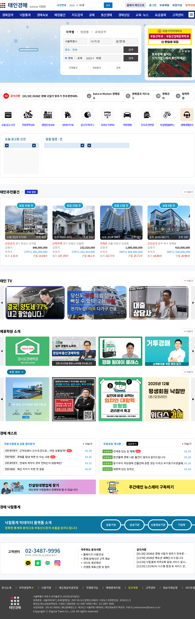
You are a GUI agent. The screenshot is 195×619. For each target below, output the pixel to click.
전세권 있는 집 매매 (119, 451)
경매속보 (42, 15)
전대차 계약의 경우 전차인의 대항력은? (32, 463)
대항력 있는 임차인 (118, 469)
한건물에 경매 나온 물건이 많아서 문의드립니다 (134, 457)
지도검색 (77, 15)
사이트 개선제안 (92, 563)
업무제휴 (133, 588)
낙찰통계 (25, 15)
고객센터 (177, 15)
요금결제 (160, 15)
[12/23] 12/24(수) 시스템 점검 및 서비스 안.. (161, 566)
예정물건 (59, 15)
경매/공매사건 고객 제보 (96, 559)
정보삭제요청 (170, 588)
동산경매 (106, 15)
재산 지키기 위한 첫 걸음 (23, 469)
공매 (92, 15)
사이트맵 (190, 588)
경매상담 (123, 15)
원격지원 (190, 5)
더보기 (190, 192)
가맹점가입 (92, 588)
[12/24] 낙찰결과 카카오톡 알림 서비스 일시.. (162, 562)
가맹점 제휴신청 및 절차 (96, 567)
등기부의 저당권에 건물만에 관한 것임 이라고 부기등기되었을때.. (143, 463)
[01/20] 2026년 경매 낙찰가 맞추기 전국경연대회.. (50, 96)
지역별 (70, 32)
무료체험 (164, 5)
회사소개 (6, 588)
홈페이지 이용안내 (93, 554)
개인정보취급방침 (68, 588)
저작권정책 (26, 588)
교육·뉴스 (142, 15)
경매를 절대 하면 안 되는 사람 (26, 457)
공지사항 (15, 96)
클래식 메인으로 (135, 5)
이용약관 (46, 588)
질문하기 (132, 443)
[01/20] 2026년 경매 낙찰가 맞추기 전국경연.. (163, 553)
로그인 (152, 5)
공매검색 (100, 32)
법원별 (84, 32)
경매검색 (7, 15)
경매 (69, 58)
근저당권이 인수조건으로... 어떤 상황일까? (34, 450)
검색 (108, 5)
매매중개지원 (113, 588)
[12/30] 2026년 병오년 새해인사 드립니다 (160, 558)
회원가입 (177, 5)
